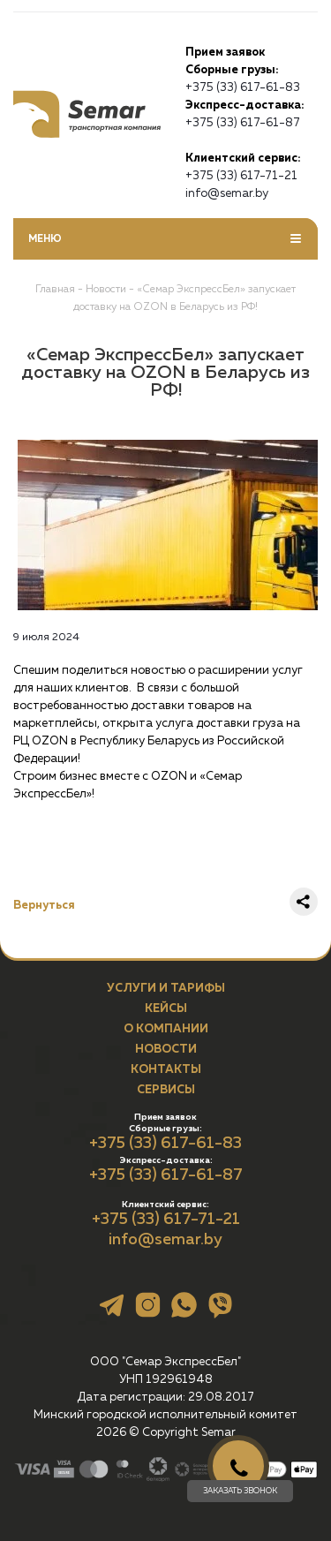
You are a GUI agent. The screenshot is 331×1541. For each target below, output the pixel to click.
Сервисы (166, 1090)
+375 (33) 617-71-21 (241, 175)
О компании (166, 1029)
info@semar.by (226, 193)
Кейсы (166, 1008)
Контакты (166, 1069)
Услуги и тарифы (166, 988)
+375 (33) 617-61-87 (242, 122)
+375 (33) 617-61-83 (242, 87)
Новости (166, 1049)
